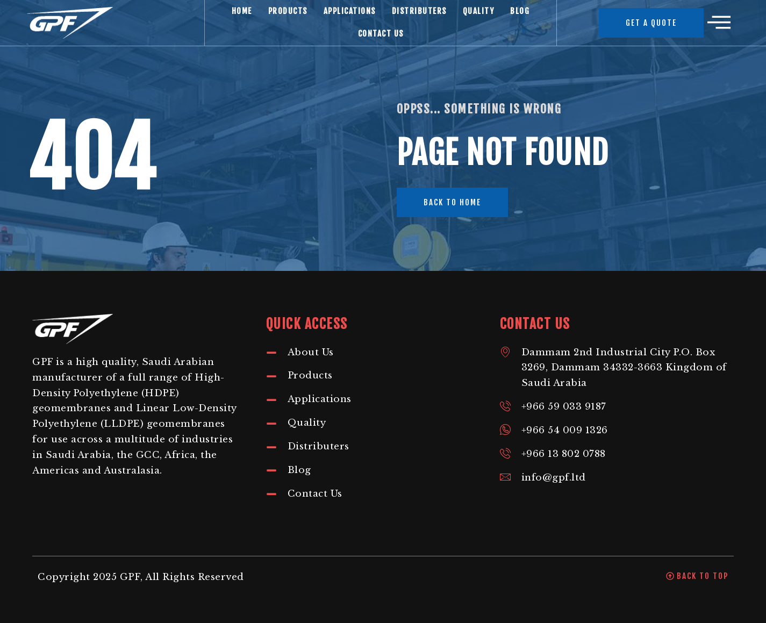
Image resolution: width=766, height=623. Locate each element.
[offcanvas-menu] (719, 23)
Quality (479, 11)
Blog (519, 11)
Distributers (419, 11)
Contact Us (381, 33)
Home (242, 11)
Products (287, 11)
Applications (350, 11)
